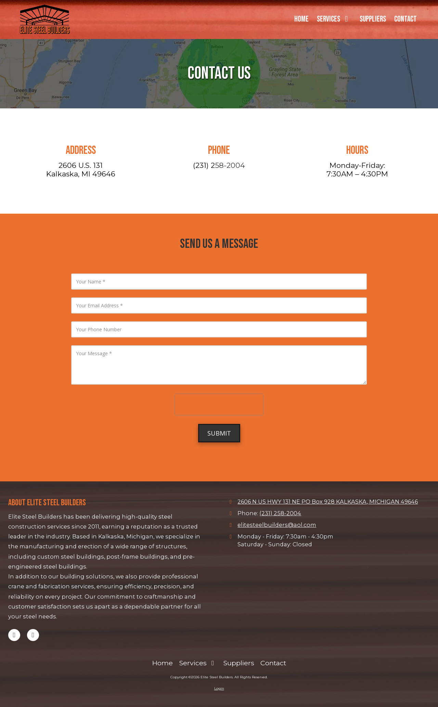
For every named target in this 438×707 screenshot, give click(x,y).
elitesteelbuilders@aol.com (276, 524)
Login (219, 688)
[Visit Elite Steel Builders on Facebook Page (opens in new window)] (33, 635)
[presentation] (219, 404)
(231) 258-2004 (280, 513)
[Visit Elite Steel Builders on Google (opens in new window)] (14, 635)
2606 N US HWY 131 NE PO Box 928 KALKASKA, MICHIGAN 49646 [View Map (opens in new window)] (327, 501)
